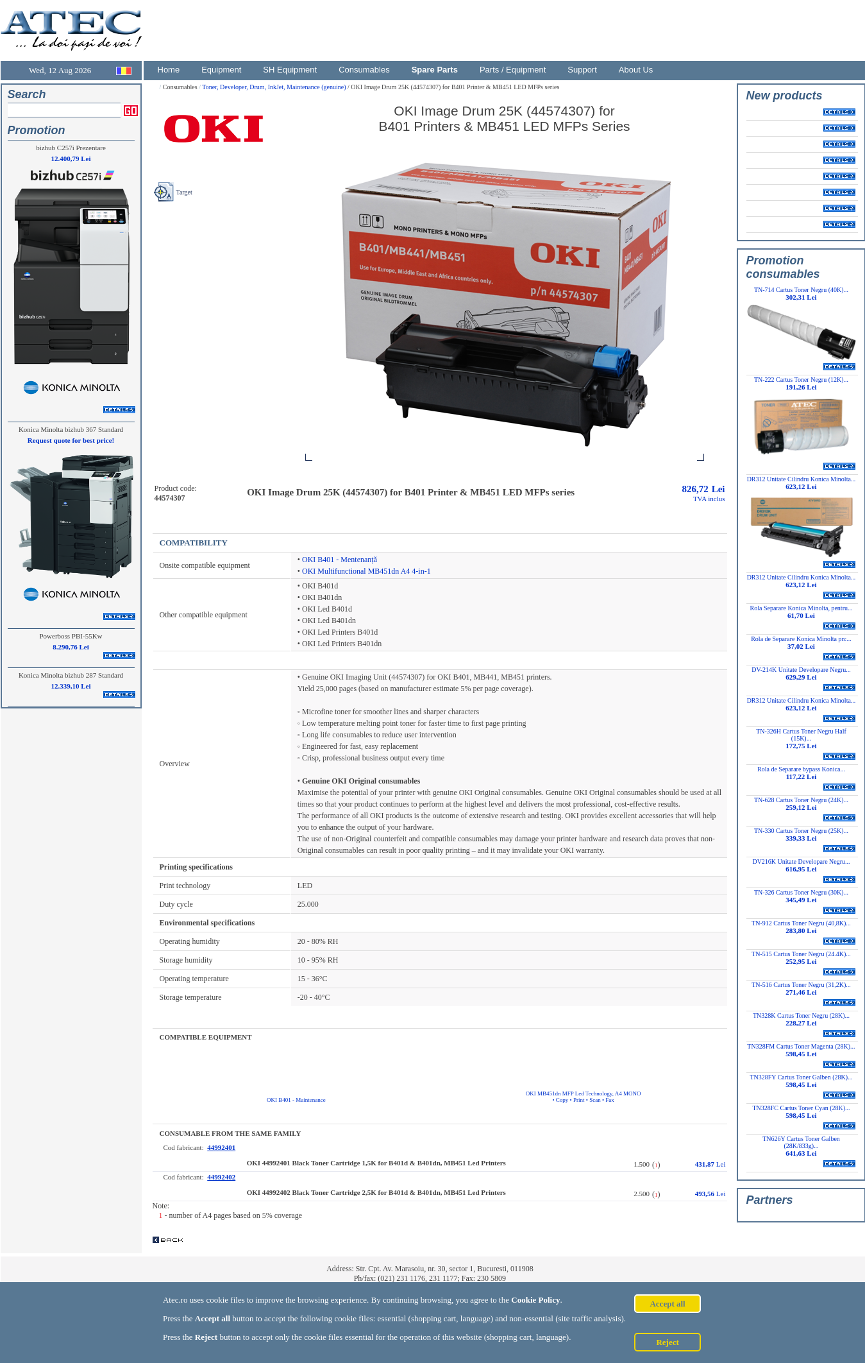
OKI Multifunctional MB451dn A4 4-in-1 (366, 571)
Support (582, 69)
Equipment (221, 69)
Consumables (364, 69)
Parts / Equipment (513, 69)
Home (169, 69)
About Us (636, 69)
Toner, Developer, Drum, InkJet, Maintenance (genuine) (275, 86)
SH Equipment (290, 69)
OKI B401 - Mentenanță (339, 559)
